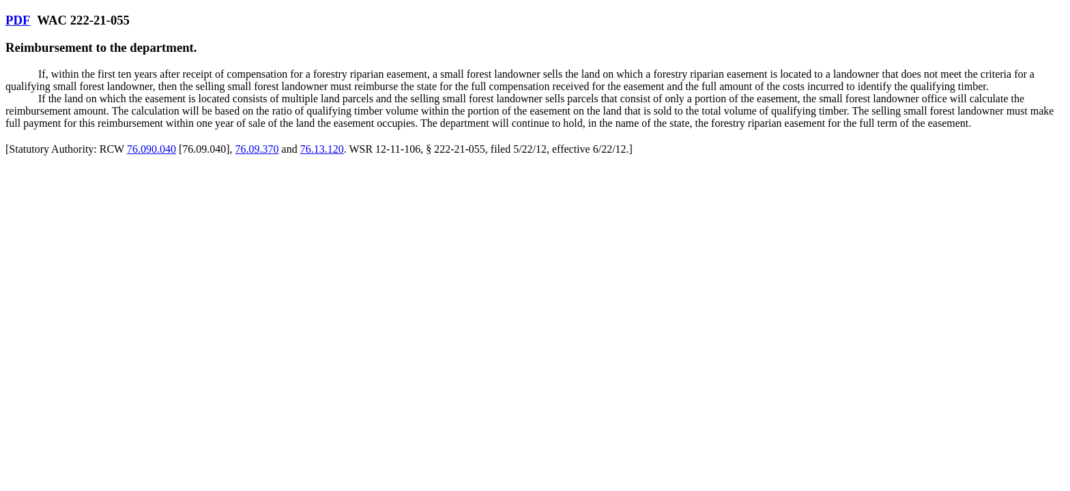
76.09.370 (257, 149)
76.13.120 (322, 149)
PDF (17, 20)
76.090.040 (151, 149)
